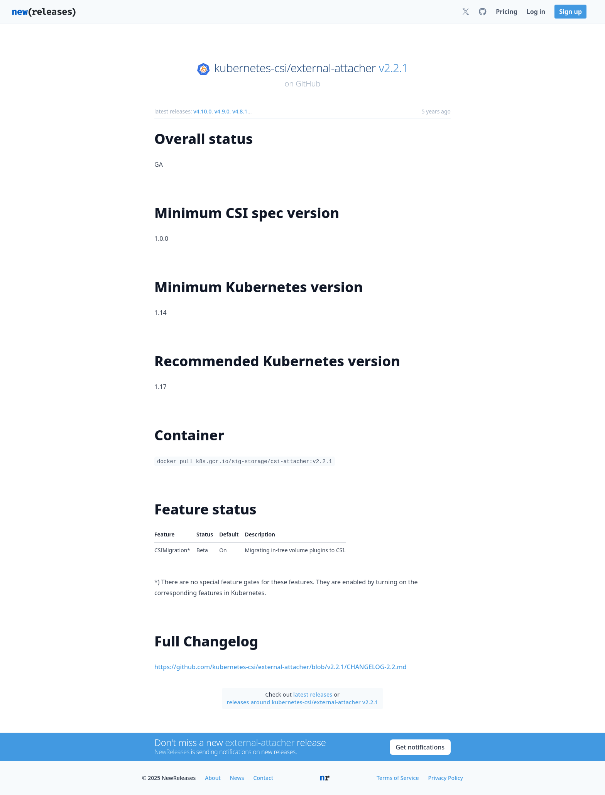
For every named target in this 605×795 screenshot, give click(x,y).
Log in (536, 11)
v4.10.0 (202, 111)
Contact (263, 777)
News (237, 777)
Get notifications (420, 747)
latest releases (312, 694)
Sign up (570, 11)
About (213, 777)
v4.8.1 (239, 111)
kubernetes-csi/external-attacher (295, 68)
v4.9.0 (222, 111)
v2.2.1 (393, 68)
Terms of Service (398, 777)
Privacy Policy (445, 777)
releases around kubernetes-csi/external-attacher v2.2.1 (302, 702)
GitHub (308, 83)
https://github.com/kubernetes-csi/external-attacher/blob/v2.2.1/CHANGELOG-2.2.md (280, 667)
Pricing (506, 11)
